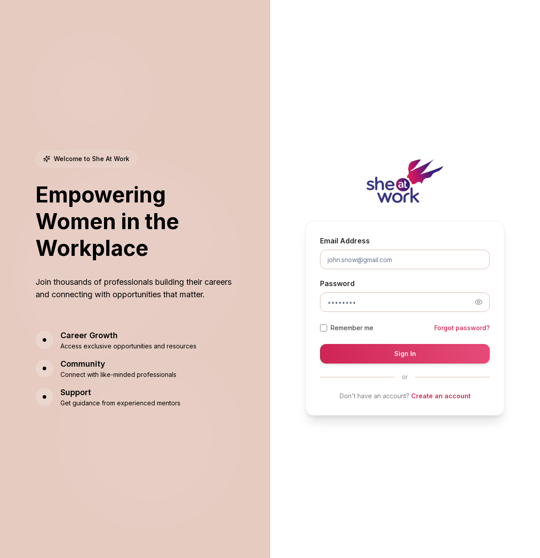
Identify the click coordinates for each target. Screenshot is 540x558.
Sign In (405, 353)
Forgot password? (462, 328)
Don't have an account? (405, 396)
